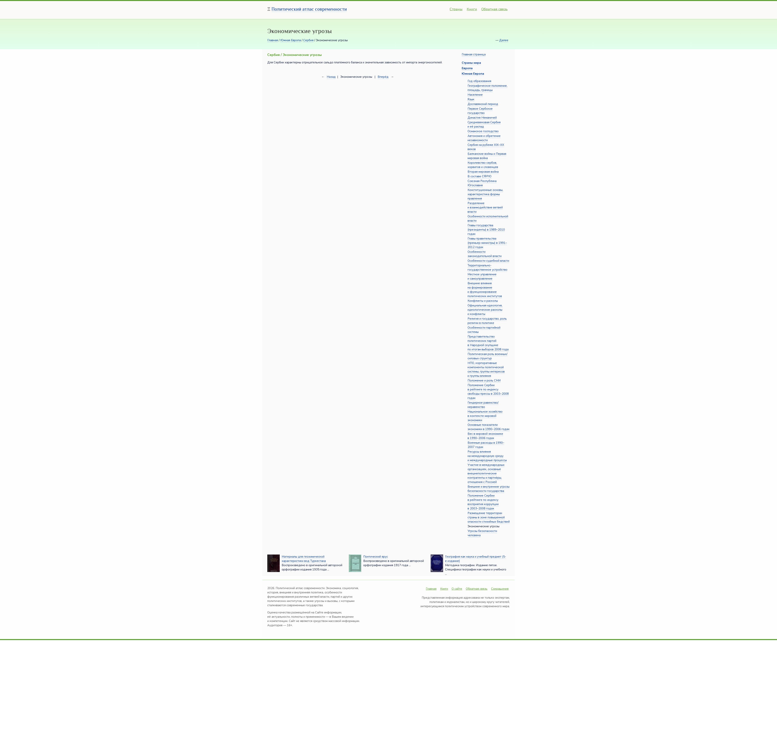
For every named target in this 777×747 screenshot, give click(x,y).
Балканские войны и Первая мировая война (487, 156)
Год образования (479, 81)
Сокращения (500, 589)
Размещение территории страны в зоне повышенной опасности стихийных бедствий (489, 517)
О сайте (457, 589)
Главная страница (474, 54)
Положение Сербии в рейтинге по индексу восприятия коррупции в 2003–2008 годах (483, 502)
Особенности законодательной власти (485, 254)
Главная (272, 40)
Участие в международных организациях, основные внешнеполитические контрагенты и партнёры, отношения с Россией (486, 473)
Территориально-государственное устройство (487, 267)
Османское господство (483, 131)
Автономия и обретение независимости (484, 138)
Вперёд (383, 77)
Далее (503, 40)
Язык (471, 99)
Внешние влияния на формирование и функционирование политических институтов (485, 289)
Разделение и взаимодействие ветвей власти (485, 207)
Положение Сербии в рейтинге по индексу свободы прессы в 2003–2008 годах (488, 391)
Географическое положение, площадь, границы (487, 88)
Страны (456, 9)
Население (475, 95)
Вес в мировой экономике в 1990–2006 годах (485, 436)
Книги (472, 9)
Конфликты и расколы (483, 301)
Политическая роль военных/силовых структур (487, 356)
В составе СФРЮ (479, 176)
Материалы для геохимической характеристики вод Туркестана (304, 559)
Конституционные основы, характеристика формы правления (485, 194)
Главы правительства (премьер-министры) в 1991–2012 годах (487, 243)
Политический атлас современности (309, 9)
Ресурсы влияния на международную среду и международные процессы (487, 456)
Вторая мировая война (483, 172)
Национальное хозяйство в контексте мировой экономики (485, 416)
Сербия (308, 40)
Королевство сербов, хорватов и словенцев (483, 165)
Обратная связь (494, 9)
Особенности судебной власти (488, 261)
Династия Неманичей (482, 118)
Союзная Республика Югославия (482, 183)
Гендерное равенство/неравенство (483, 405)
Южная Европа (290, 40)
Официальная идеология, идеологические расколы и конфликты (485, 310)
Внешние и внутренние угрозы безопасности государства (489, 489)
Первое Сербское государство (480, 111)
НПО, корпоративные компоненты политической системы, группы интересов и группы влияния (486, 369)
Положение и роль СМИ (484, 380)
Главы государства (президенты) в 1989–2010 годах (486, 229)
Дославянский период (483, 104)
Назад (331, 77)
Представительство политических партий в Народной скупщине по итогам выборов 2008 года (488, 343)
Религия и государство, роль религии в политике (487, 321)
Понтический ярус (375, 557)
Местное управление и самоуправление (482, 276)
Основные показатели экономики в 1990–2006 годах (489, 427)
